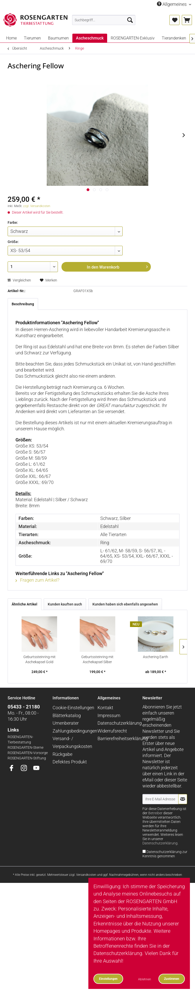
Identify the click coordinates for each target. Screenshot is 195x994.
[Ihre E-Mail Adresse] (160, 799)
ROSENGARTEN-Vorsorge (28, 753)
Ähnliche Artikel (24, 604)
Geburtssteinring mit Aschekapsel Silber (97, 659)
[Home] (11, 38)
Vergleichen (19, 280)
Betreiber (155, 813)
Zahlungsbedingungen (74, 731)
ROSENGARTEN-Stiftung (27, 758)
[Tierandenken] (174, 38)
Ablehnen (144, 979)
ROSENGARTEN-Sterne (25, 747)
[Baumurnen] (58, 38)
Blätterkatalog (67, 715)
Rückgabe (62, 754)
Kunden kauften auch (65, 604)
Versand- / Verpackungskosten (72, 742)
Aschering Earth (155, 657)
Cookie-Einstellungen (73, 707)
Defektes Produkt (70, 761)
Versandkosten (86, 875)
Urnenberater (66, 723)
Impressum (109, 715)
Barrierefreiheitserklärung (119, 738)
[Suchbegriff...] (104, 20)
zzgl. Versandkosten (36, 206)
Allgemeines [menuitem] (172, 4)
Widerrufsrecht (112, 731)
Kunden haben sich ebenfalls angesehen (125, 604)
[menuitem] (104, 20)
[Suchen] (130, 20)
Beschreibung (23, 304)
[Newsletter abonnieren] (182, 799)
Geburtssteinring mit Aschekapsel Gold (39, 659)
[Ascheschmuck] (89, 38)
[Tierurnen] (32, 38)
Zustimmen (171, 979)
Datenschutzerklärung (119, 723)
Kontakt (105, 707)
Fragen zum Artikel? (37, 580)
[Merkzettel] (174, 20)
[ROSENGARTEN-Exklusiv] (132, 38)
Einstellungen (108, 979)
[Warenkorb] (187, 20)
